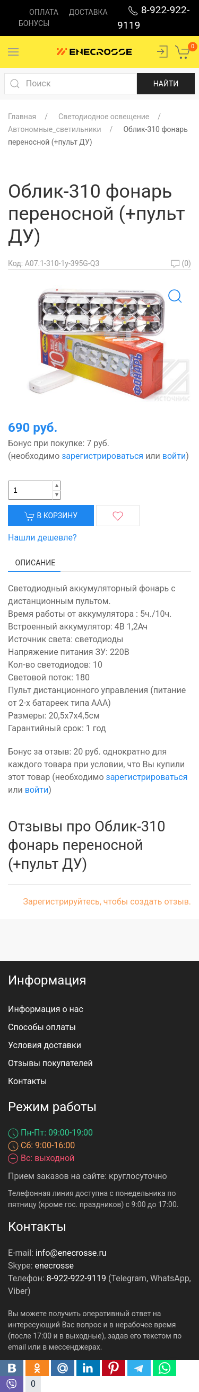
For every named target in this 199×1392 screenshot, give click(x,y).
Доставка (88, 12)
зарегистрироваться (102, 456)
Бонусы (34, 23)
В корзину (50, 516)
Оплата (43, 12)
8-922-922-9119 (76, 1278)
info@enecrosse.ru (71, 1253)
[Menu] (13, 52)
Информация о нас (45, 1009)
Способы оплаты (42, 1027)
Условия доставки (44, 1045)
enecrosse (54, 1266)
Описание (35, 562)
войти (174, 456)
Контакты (27, 1081)
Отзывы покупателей (50, 1063)
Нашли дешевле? (42, 538)
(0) (181, 263)
